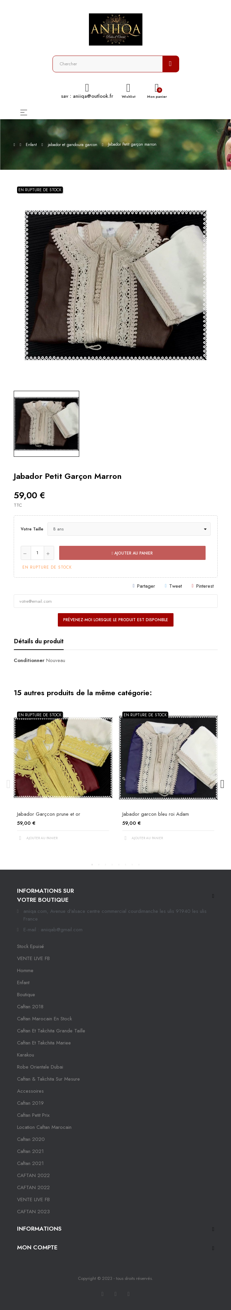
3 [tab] (105, 864)
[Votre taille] (129, 529)
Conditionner (29, 660)
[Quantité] (37, 553)
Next (222, 784)
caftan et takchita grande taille (51, 1030)
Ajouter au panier (132, 553)
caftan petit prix (33, 1115)
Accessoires (30, 1091)
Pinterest (205, 586)
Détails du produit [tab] (39, 641)
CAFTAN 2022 (33, 1175)
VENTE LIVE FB (33, 958)
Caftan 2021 (30, 1163)
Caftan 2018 (30, 1006)
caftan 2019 (30, 1103)
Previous (8, 784)
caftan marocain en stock (44, 1018)
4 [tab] (112, 864)
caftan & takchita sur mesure (48, 1079)
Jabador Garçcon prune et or (48, 814)
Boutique (26, 994)
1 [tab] (92, 864)
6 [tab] (125, 864)
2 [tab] (99, 864)
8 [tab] (139, 864)
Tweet (175, 586)
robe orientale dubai (40, 1067)
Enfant (23, 982)
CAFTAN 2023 (33, 1211)
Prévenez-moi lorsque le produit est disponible (115, 620)
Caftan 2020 (31, 1139)
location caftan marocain (44, 1127)
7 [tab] (132, 864)
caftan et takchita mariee (44, 1042)
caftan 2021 (30, 1151)
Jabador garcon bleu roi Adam (155, 814)
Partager (146, 586)
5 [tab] (119, 864)
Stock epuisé (30, 946)
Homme (25, 970)
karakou (25, 1055)
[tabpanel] (63, 780)
